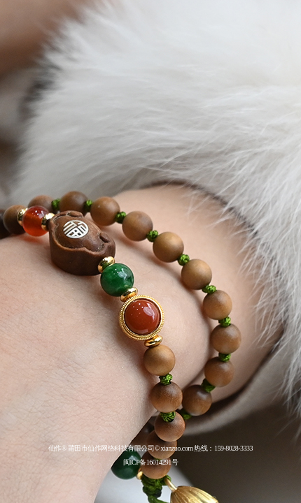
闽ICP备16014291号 (150, 462)
